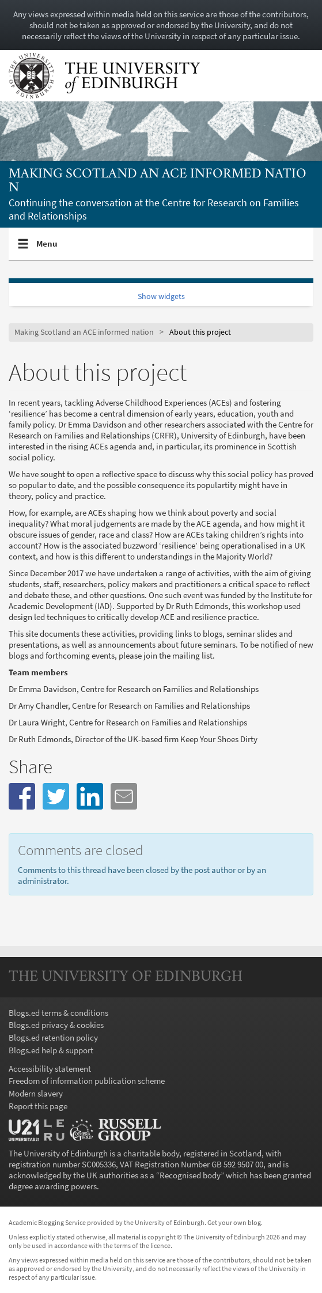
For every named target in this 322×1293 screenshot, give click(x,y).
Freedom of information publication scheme (87, 1080)
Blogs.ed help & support (51, 1050)
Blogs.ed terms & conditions (58, 1012)
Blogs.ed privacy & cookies (56, 1024)
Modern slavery (36, 1093)
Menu (47, 248)
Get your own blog (234, 1222)
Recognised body (190, 1175)
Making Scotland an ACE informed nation (157, 181)
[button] (22, 796)
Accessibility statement (50, 1068)
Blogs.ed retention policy (53, 1037)
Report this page (38, 1106)
